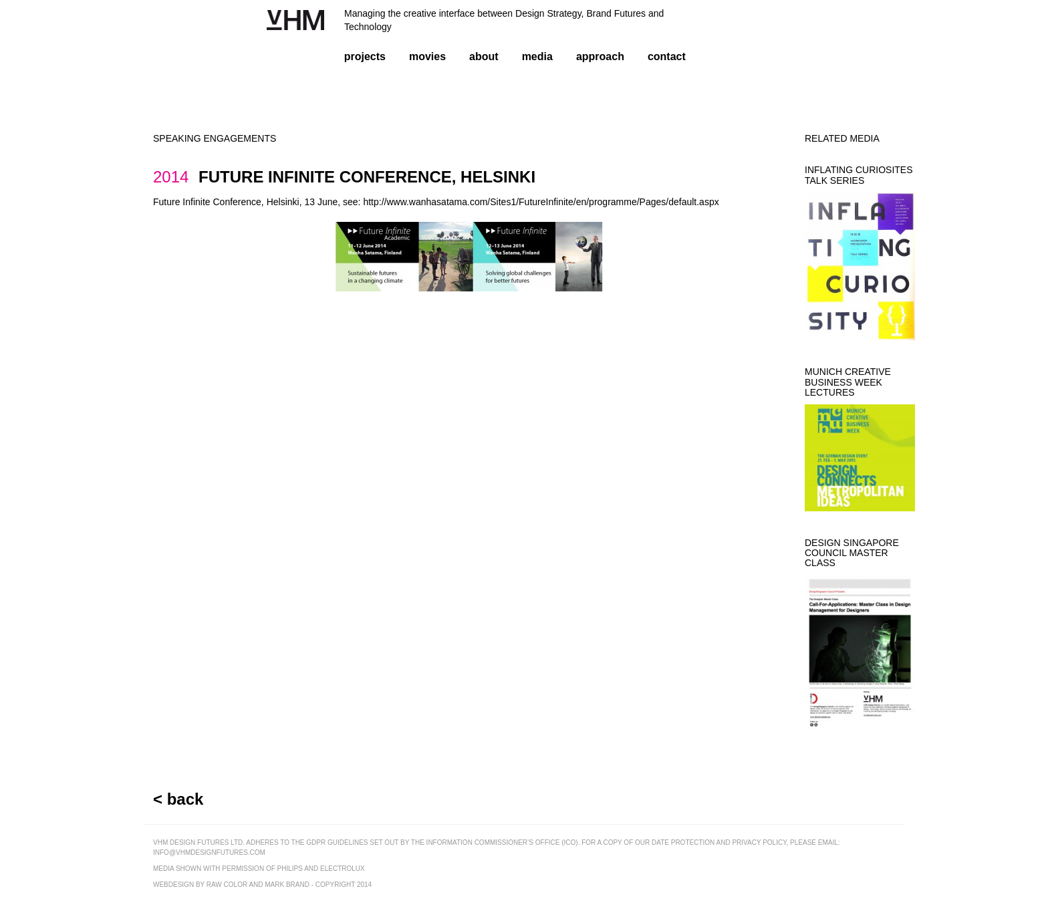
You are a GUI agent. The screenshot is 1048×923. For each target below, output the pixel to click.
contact (667, 56)
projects (365, 56)
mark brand (287, 884)
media (537, 56)
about (484, 56)
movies (427, 56)
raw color (227, 884)
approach (600, 56)
